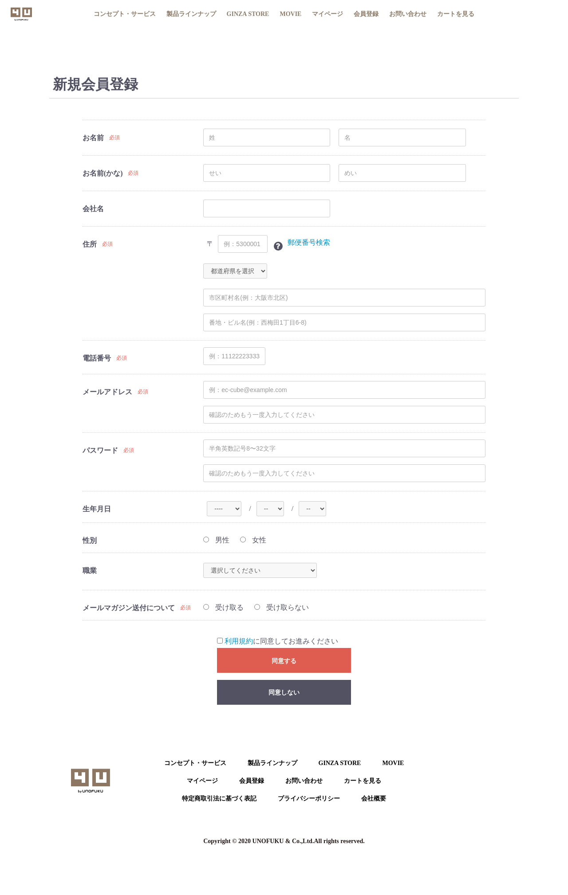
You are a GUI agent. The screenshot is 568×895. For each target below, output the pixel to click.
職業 (90, 570)
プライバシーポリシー (309, 798)
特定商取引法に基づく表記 (219, 798)
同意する (284, 660)
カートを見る (455, 14)
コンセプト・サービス (125, 14)
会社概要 (373, 798)
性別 (90, 540)
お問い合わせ (407, 14)
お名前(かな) (103, 173)
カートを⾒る (362, 780)
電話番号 (97, 358)
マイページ (327, 14)
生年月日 (97, 509)
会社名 (93, 208)
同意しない (284, 692)
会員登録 (366, 14)
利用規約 (239, 641)
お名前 (93, 137)
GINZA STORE (248, 14)
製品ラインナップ (191, 14)
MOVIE (290, 14)
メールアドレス (107, 392)
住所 (90, 244)
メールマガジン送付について (129, 608)
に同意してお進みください (277, 641)
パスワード (100, 450)
